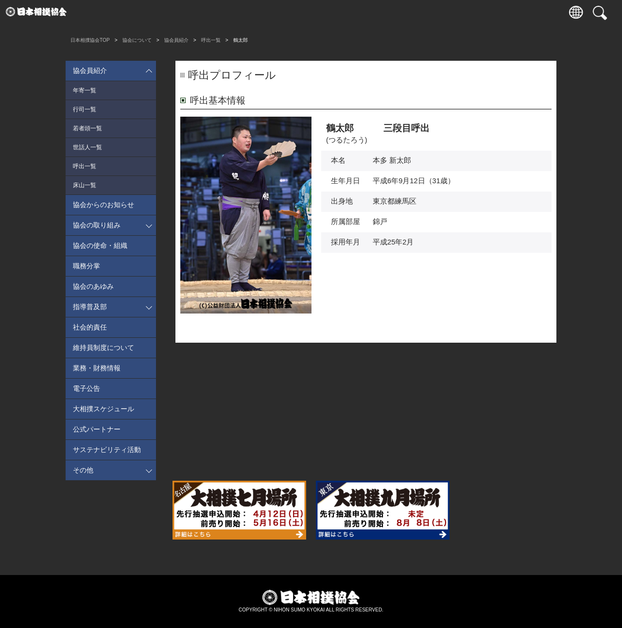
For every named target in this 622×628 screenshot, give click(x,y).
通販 (385, 12)
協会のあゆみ (93, 286)
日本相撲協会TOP (90, 40)
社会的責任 (90, 327)
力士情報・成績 (178, 12)
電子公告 (86, 388)
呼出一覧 (211, 40)
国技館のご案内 (261, 12)
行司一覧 (84, 109)
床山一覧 (84, 185)
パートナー (426, 12)
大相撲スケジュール (103, 409)
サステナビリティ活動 (107, 450)
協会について (344, 12)
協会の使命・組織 (100, 245)
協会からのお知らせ (103, 205)
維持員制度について (103, 347)
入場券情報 (96, 12)
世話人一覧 (87, 147)
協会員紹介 (176, 40)
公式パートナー (97, 429)
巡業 (220, 12)
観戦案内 (137, 12)
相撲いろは (302, 12)
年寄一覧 (84, 90)
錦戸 (380, 222)
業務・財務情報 (97, 368)
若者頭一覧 (87, 128)
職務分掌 (86, 266)
